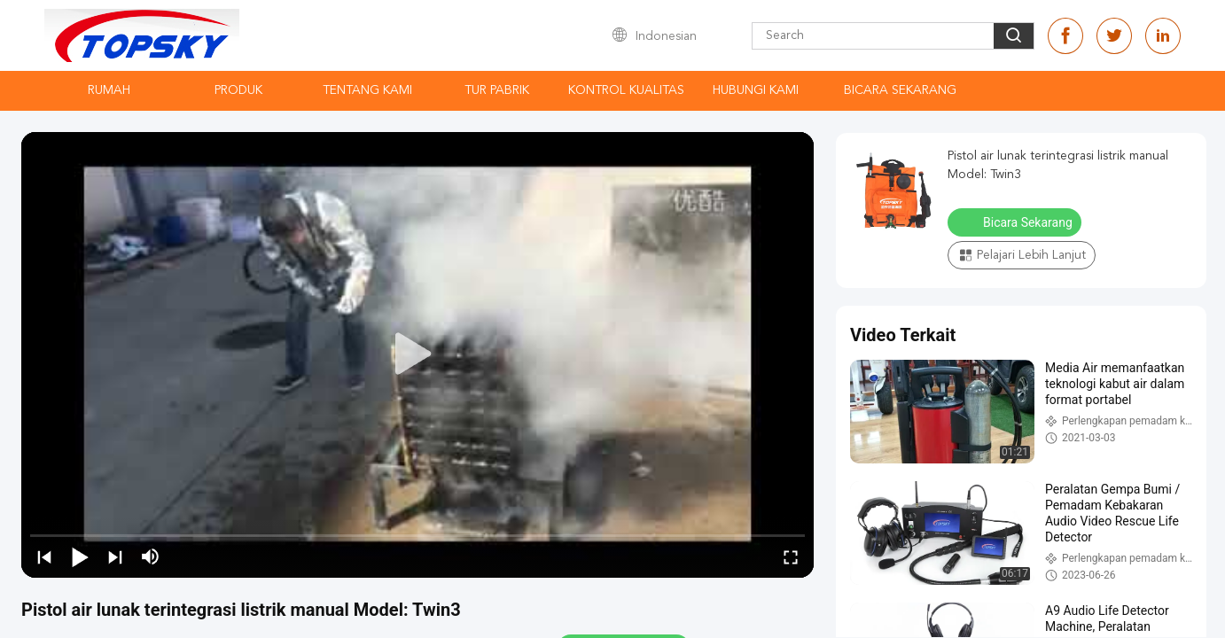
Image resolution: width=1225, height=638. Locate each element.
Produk (238, 90)
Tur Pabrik (496, 90)
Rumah (109, 90)
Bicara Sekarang (900, 90)
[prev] (44, 556)
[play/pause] (80, 556)
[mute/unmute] (150, 556)
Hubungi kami (756, 90)
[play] (417, 354)
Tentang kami (367, 90)
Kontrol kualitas (626, 90)
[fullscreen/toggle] (790, 556)
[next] (115, 556)
